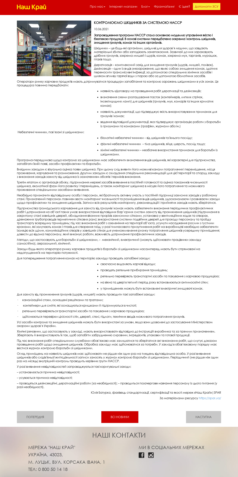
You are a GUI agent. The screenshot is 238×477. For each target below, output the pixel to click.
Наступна (203, 417)
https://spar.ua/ (210, 398)
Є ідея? (184, 6)
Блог (145, 6)
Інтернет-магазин (123, 6)
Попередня (35, 417)
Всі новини (120, 417)
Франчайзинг (164, 6)
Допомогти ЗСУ (206, 6)
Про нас (97, 6)
